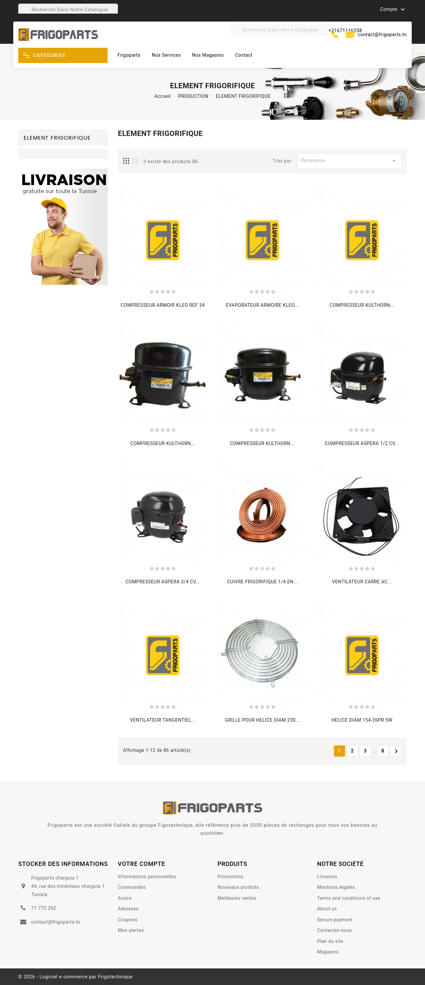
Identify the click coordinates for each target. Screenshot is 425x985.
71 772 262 (43, 908)
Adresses (128, 908)
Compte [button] (393, 10)
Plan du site (330, 941)
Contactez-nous (334, 930)
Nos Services (166, 55)
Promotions (230, 876)
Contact (243, 55)
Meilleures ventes (236, 898)
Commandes (132, 887)
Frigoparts (129, 55)
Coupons (127, 919)
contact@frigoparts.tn (382, 34)
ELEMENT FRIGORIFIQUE (57, 138)
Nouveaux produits (238, 887)
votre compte (141, 863)
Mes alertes (131, 930)
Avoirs (125, 898)
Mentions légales (336, 887)
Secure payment (335, 919)
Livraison (327, 876)
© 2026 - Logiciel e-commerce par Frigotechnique (75, 976)
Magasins (328, 951)
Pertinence (349, 161)
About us (327, 908)
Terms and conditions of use (348, 898)
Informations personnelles (147, 876)
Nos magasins (208, 55)
